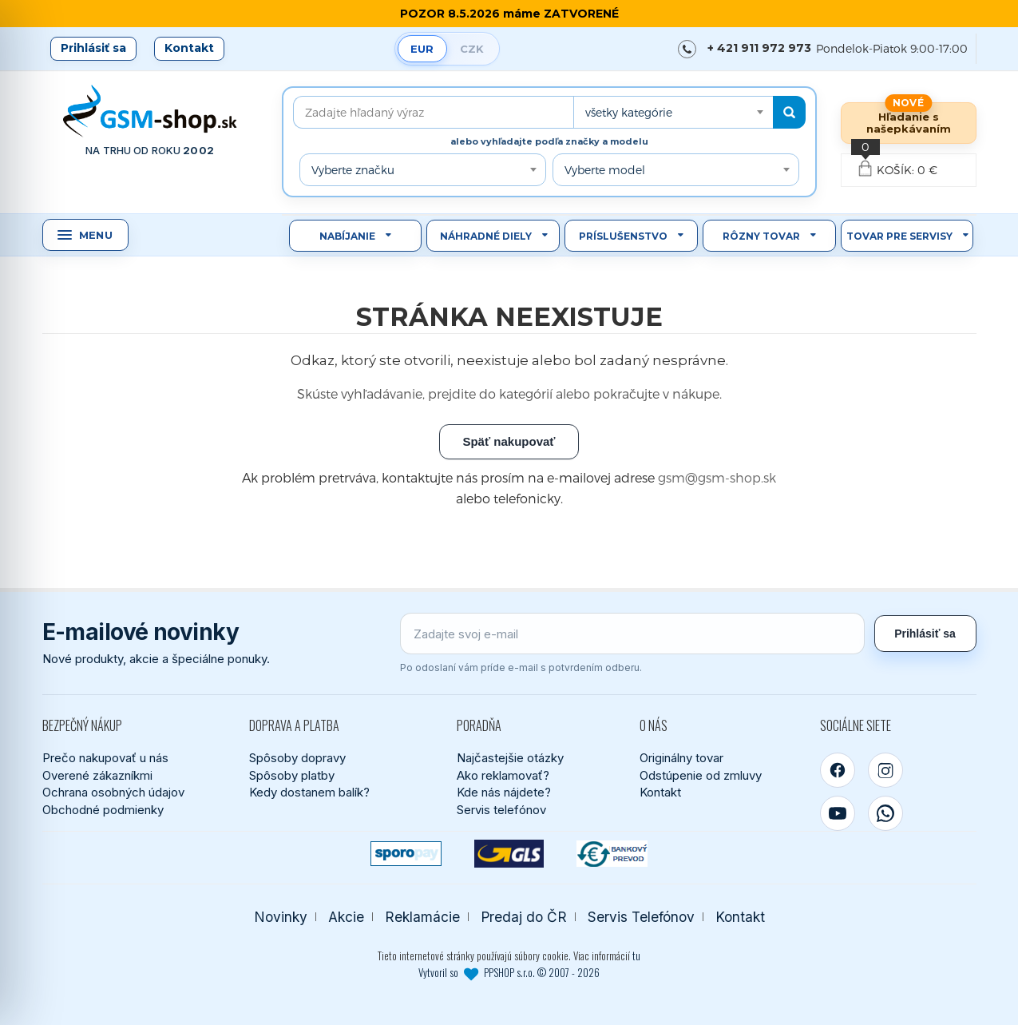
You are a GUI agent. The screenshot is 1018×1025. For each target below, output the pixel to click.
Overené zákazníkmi (97, 775)
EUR (422, 48)
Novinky (280, 916)
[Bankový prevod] (612, 853)
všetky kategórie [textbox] (628, 112)
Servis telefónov (501, 809)
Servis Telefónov (641, 916)
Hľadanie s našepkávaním (908, 122)
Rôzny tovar (761, 236)
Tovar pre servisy (899, 236)
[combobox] (673, 112)
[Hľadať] (789, 112)
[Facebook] (837, 770)
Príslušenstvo (623, 236)
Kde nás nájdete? (504, 792)
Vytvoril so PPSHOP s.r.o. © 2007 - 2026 (509, 972)
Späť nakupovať (508, 441)
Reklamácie (422, 916)
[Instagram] (885, 770)
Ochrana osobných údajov (113, 792)
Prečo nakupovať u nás (105, 757)
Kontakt (189, 48)
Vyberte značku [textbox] (352, 170)
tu (636, 955)
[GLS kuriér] (509, 854)
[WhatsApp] (885, 813)
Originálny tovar (681, 757)
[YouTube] (837, 813)
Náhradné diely (486, 236)
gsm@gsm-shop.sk (717, 477)
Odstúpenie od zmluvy (701, 775)
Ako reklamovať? (503, 775)
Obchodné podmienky (103, 809)
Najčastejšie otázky (510, 757)
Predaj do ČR (524, 916)
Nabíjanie (347, 236)
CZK (472, 48)
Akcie (346, 916)
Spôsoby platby (292, 775)
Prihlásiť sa (93, 48)
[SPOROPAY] (406, 853)
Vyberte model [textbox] (604, 170)
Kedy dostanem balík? (309, 792)
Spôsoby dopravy (297, 757)
